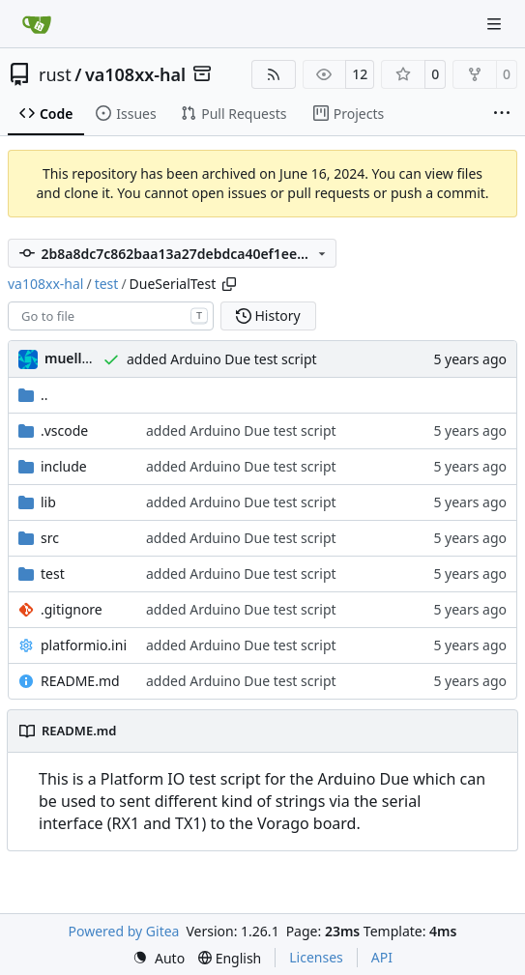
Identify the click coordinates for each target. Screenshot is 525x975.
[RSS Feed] (273, 74)
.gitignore (71, 609)
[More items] (501, 114)
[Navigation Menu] (496, 24)
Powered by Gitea (124, 931)
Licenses (316, 957)
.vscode (64, 430)
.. (33, 395)
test (107, 283)
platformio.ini (84, 645)
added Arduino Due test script (222, 359)
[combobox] (111, 315)
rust (55, 74)
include (64, 466)
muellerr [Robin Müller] (73, 358)
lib (48, 502)
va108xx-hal (135, 74)
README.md (80, 681)
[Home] (37, 24)
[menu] (158, 958)
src (50, 538)
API (382, 957)
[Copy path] (229, 284)
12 (359, 74)
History (268, 315)
